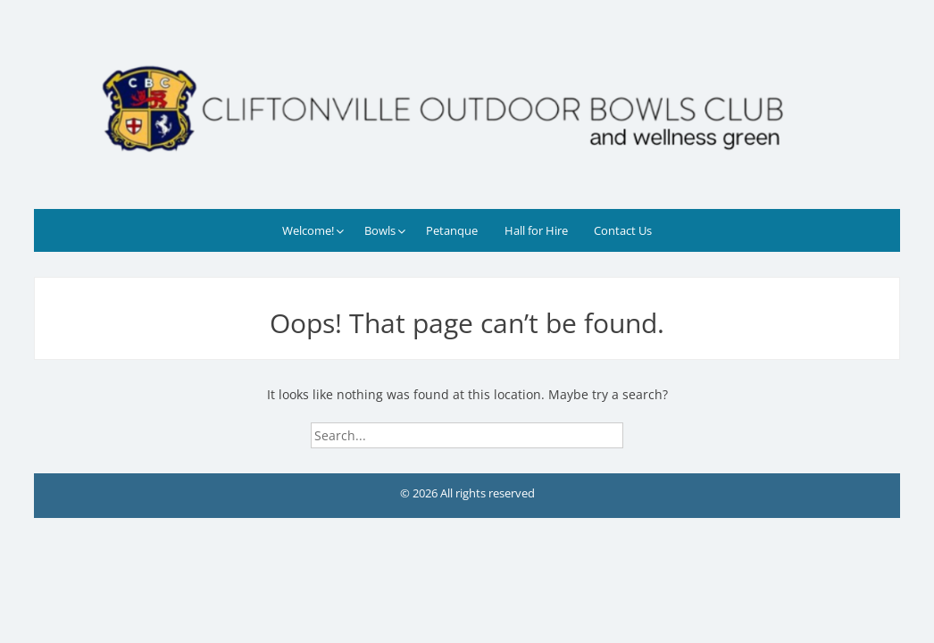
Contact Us (623, 230)
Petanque (452, 230)
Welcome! (308, 230)
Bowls (380, 230)
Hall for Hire (536, 230)
